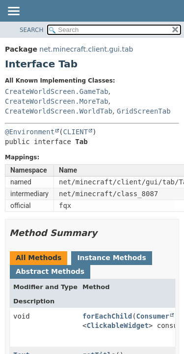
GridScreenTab (144, 111)
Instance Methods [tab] (111, 258)
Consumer (152, 316)
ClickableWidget (117, 325)
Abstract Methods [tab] (50, 271)
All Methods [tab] (38, 258)
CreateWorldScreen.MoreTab (56, 101)
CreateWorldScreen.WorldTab (58, 111)
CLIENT (75, 132)
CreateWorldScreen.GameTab (56, 91)
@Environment (29, 132)
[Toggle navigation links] (13, 12)
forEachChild (107, 316)
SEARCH (32, 30)
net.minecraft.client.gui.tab (86, 49)
